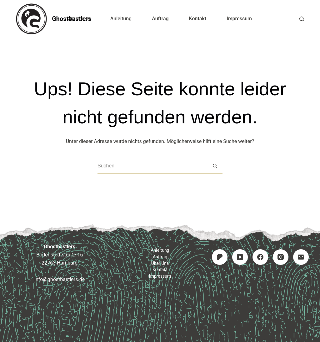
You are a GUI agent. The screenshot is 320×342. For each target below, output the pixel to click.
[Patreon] (220, 257)
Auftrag (160, 19)
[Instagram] (280, 257)
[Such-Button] (214, 166)
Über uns (160, 263)
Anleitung (121, 19)
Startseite (79, 19)
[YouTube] (240, 257)
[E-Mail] (301, 257)
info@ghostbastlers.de (59, 279)
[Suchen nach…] (152, 166)
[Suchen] (301, 19)
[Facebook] (260, 257)
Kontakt (198, 19)
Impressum (239, 19)
